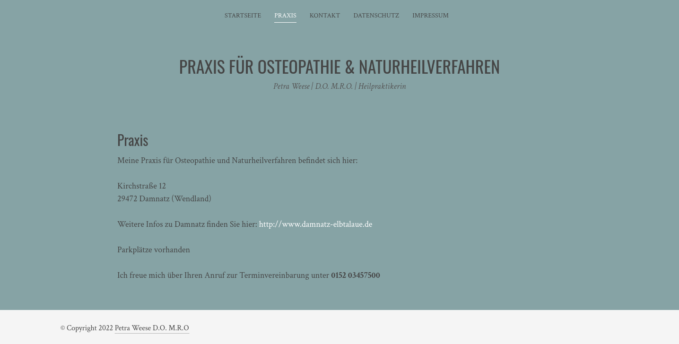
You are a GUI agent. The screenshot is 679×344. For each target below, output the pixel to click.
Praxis (285, 15)
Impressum (430, 15)
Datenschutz (376, 15)
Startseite (243, 15)
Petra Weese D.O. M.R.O (152, 328)
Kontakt (325, 15)
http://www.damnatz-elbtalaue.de (315, 224)
